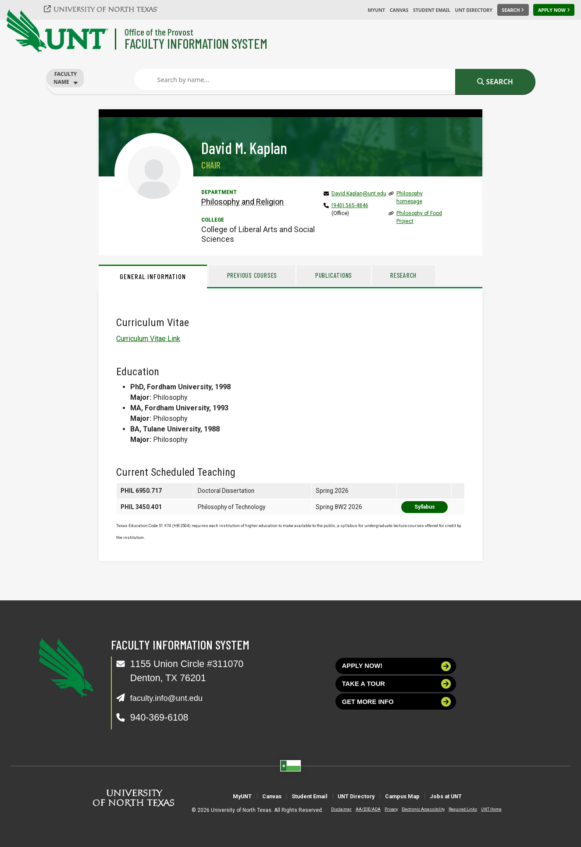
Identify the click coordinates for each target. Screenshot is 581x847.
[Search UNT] (513, 10)
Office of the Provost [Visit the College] (159, 31)
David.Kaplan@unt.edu (358, 193)
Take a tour (396, 690)
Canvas (399, 10)
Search (495, 81)
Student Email (431, 10)
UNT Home (484, 809)
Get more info (396, 711)
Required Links (456, 809)
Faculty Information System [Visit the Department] (196, 43)
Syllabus (424, 507)
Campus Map (424, 796)
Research (431, 275)
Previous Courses (258, 275)
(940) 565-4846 (349, 205)
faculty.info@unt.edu (172, 698)
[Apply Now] (553, 10)
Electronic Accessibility (416, 809)
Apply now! (396, 668)
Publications (351, 275)
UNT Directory (473, 10)
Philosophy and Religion (242, 201)
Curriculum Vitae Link (148, 338)
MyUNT (376, 10)
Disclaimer (334, 809)
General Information (153, 276)
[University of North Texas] (105, 9)
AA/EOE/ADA (361, 809)
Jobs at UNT (485, 796)
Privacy (384, 809)
